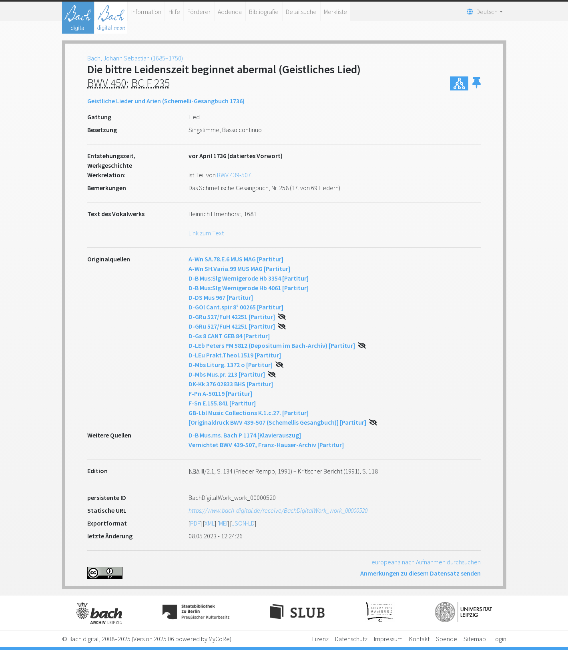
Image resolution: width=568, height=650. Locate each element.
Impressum (388, 639)
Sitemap (475, 639)
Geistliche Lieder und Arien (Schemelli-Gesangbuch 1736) (166, 101)
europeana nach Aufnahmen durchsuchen (426, 562)
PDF (195, 523)
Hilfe (174, 12)
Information (146, 12)
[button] (476, 83)
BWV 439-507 (234, 175)
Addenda (230, 12)
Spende (446, 639)
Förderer (199, 12)
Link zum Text (206, 233)
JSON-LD (243, 523)
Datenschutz (351, 639)
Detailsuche (301, 12)
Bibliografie (264, 12)
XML (210, 523)
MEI (223, 523)
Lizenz (320, 639)
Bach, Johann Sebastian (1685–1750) (135, 58)
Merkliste (335, 12)
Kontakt (419, 639)
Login (499, 639)
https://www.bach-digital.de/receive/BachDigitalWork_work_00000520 (278, 510)
